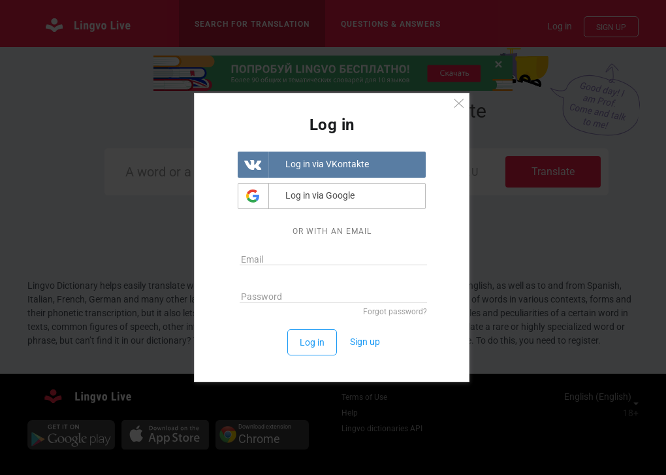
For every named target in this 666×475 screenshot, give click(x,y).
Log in (312, 342)
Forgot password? (395, 311)
